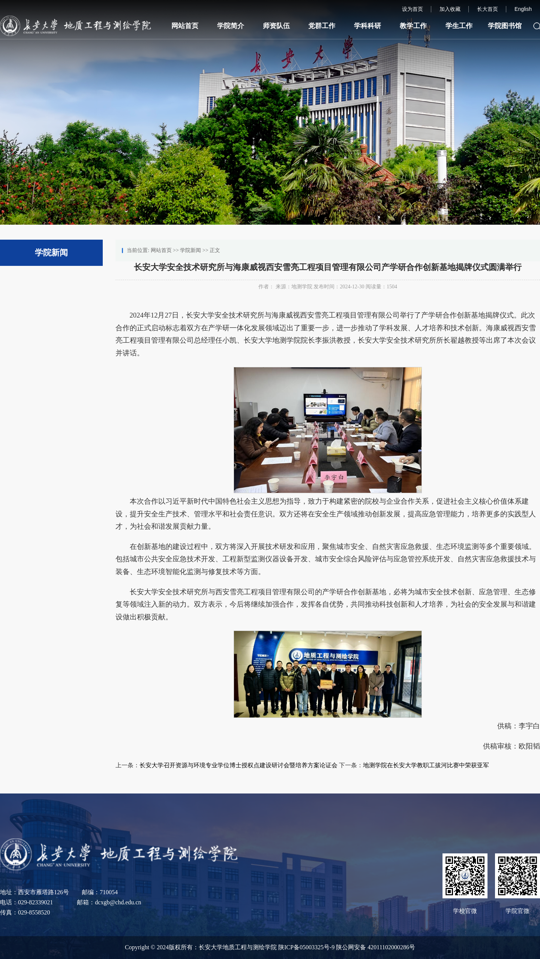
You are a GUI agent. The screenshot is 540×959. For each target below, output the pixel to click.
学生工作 (459, 26)
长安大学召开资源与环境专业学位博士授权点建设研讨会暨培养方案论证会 (239, 765)
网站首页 (184, 26)
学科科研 (367, 26)
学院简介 (230, 26)
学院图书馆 (505, 26)
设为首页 (412, 9)
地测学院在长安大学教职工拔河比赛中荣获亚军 (426, 765)
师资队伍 (276, 26)
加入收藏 (450, 9)
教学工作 (413, 26)
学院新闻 (190, 250)
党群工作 (321, 26)
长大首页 (487, 9)
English (523, 9)
